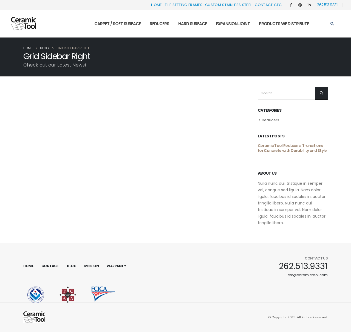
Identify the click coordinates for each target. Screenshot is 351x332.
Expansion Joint (233, 24)
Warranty (116, 266)
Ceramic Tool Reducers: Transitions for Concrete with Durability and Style (292, 148)
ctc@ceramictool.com (308, 275)
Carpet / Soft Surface (117, 24)
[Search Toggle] (332, 24)
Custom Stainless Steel (228, 4)
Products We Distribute (284, 24)
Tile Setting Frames (183, 4)
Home (156, 4)
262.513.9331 (327, 5)
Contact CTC (268, 4)
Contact (50, 266)
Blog (71, 266)
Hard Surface (192, 24)
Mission (91, 266)
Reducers (159, 24)
